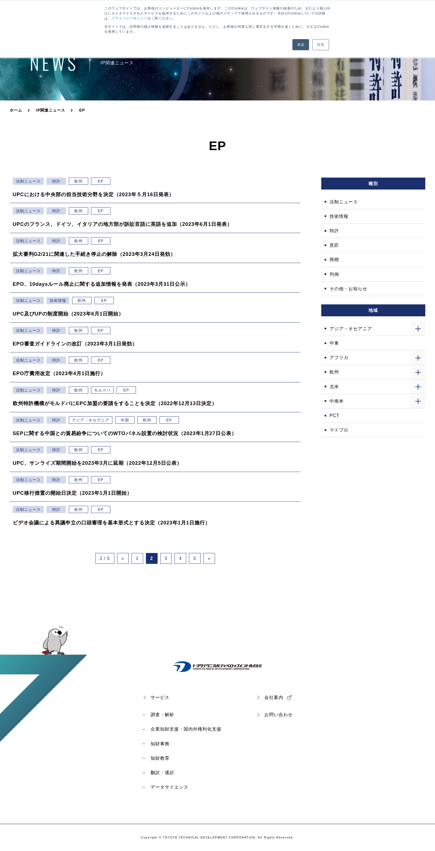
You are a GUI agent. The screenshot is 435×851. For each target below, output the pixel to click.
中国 (125, 420)
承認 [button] (300, 45)
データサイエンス (169, 787)
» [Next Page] (209, 558)
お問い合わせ (278, 714)
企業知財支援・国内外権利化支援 (186, 729)
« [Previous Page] (123, 558)
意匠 (334, 245)
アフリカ (339, 357)
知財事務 (160, 743)
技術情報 (58, 300)
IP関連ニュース (50, 110)
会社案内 (273, 697)
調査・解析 (162, 714)
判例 (334, 274)
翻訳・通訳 (162, 772)
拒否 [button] (320, 45)
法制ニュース (28, 181)
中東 (334, 343)
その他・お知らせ (348, 288)
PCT (334, 415)
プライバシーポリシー (130, 18)
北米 (334, 386)
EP (100, 181)
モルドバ (102, 390)
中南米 (337, 401)
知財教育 (160, 758)
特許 (56, 181)
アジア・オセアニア (90, 420)
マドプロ (339, 430)
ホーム (16, 110)
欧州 (78, 181)
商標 (334, 259)
